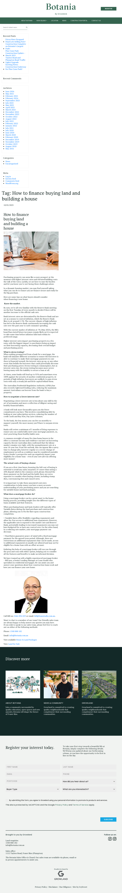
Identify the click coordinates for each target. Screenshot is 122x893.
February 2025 (11, 96)
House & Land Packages (26, 640)
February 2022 (11, 123)
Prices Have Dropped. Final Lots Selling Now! (15, 40)
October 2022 (11, 117)
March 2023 (10, 110)
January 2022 (11, 126)
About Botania (26, 21)
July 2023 (9, 103)
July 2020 (9, 130)
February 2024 (11, 98)
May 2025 (9, 94)
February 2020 (11, 137)
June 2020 (9, 133)
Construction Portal (79, 21)
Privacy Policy (61, 804)
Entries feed (10, 179)
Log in (8, 176)
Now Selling (41, 21)
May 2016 (9, 149)
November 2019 (12, 142)
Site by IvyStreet (80, 886)
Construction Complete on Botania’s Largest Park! (15, 46)
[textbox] (87, 781)
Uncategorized (11, 164)
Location (54, 21)
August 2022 (10, 119)
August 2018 (10, 146)
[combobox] (89, 781)
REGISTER (108, 9)
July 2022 (9, 121)
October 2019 (11, 144)
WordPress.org (11, 183)
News (64, 21)
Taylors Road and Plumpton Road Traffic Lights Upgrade (15, 60)
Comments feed (12, 181)
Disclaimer (53, 886)
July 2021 (9, 128)
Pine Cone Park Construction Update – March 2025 (15, 53)
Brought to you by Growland (19, 833)
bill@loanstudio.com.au (44, 616)
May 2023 (9, 105)
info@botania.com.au (18, 635)
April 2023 (10, 107)
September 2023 (12, 100)
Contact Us (96, 21)
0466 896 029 (20, 616)
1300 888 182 (16, 631)
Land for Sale (14, 644)
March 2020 (10, 135)
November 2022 (12, 114)
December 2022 (12, 112)
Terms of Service (80, 804)
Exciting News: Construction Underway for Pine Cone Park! (15, 66)
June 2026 (9, 91)
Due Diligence (65, 886)
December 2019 (12, 139)
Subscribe (108, 819)
